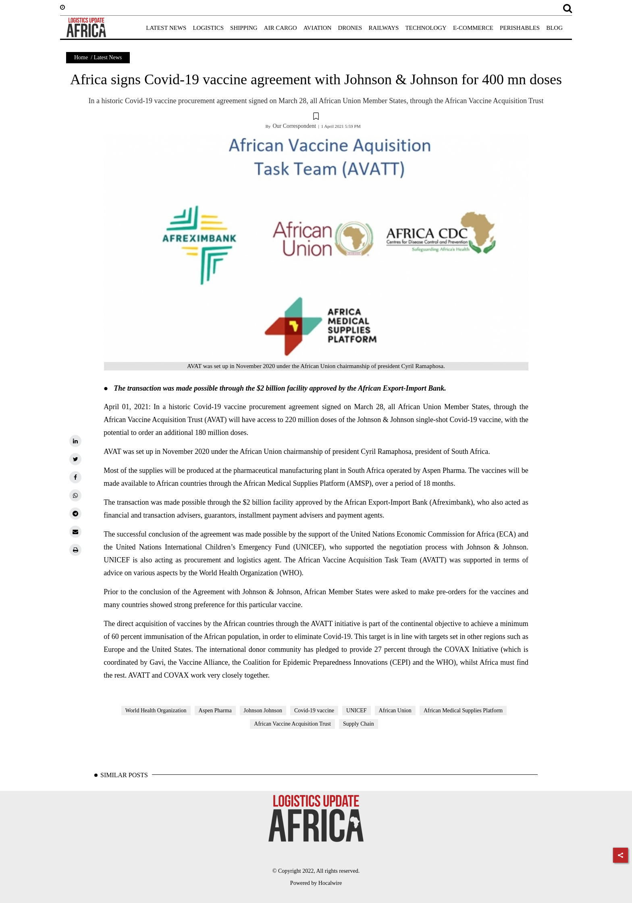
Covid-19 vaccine (314, 710)
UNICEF (356, 710)
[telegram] (75, 514)
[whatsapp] (75, 495)
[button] (316, 117)
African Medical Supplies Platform (463, 710)
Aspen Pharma (215, 710)
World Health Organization (156, 710)
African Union (395, 710)
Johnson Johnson (263, 710)
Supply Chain (358, 724)
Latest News (108, 57)
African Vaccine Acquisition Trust (292, 724)
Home (81, 57)
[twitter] (75, 459)
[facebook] (75, 477)
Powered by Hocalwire (316, 883)
